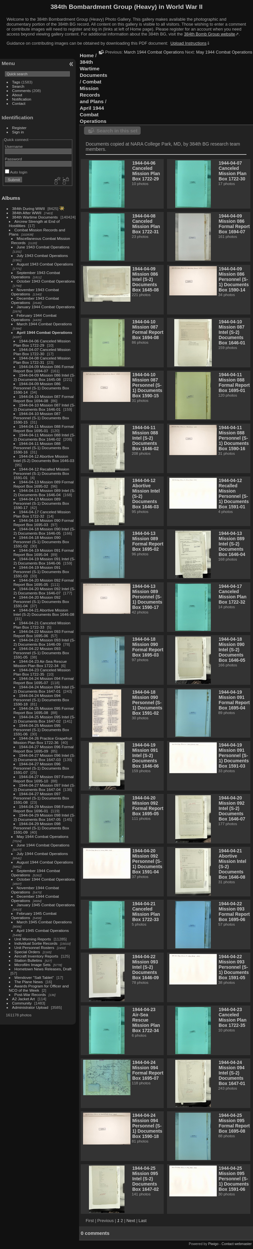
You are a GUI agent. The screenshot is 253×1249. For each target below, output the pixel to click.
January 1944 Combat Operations (46, 307)
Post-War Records (30, 994)
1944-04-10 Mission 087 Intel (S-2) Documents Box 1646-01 (44, 407)
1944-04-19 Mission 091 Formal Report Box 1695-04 (44, 552)
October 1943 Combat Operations (46, 281)
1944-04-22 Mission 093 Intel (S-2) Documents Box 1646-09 (44, 642)
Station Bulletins (28, 960)
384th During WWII (28, 208)
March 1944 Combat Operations (44, 324)
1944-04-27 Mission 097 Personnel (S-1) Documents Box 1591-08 (41, 798)
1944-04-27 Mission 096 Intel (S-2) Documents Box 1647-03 (44, 757)
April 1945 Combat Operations (43, 930)
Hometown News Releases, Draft (42, 969)
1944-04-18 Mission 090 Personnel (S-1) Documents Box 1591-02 (41, 541)
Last (143, 1220)
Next (130, 1220)
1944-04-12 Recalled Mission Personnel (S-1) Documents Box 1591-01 (41, 473)
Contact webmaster (237, 1244)
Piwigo (213, 1244)
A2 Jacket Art (23, 999)
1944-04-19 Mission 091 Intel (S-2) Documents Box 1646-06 (44, 561)
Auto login (16, 172)
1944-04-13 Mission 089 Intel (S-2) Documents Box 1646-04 (44, 492)
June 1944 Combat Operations (43, 845)
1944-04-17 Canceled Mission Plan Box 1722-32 (42, 514)
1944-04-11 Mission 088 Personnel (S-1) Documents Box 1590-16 (41, 447)
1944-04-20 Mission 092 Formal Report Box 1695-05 (44, 582)
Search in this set (117, 130)
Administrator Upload (30, 1007)
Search (18, 86)
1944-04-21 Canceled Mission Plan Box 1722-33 (42, 625)
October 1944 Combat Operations (46, 879)
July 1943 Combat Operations (42, 255)
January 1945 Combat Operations (46, 905)
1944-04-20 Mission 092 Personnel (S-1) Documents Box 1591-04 (41, 601)
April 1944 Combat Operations (44, 332)
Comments (21, 90)
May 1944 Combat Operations (43, 836)
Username (14, 146)
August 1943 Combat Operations (45, 264)
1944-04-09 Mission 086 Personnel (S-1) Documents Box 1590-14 (41, 388)
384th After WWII (27, 213)
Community (22, 1003)
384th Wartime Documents (35, 217)
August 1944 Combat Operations (45, 862)
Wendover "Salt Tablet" (34, 977)
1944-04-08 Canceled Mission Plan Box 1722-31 (42, 360)
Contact (19, 103)
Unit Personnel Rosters (34, 947)
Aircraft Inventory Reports (36, 956)
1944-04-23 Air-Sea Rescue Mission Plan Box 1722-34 (40, 663)
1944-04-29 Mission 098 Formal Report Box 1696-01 (44, 808)
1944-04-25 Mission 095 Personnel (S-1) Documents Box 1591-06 (41, 729)
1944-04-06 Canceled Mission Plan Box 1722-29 (42, 343)
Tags (16, 82)
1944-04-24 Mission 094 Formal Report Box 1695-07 (44, 680)
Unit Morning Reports (32, 939)
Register (19, 128)
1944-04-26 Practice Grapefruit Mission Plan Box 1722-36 (43, 740)
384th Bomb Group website (209, 34)
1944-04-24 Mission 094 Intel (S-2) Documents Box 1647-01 (44, 689)
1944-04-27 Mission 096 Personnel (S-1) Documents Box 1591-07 (41, 768)
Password (13, 159)
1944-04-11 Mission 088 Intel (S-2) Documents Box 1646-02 (44, 437)
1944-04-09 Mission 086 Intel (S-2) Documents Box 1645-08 (44, 377)
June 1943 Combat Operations (43, 247)
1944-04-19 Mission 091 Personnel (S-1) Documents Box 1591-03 (41, 571)
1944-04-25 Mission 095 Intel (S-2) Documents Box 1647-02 (44, 719)
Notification (21, 99)
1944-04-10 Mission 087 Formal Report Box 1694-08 (44, 398)
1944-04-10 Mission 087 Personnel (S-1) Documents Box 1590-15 (41, 417)
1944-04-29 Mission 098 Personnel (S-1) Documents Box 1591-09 (41, 827)
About (17, 95)
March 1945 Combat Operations (44, 922)
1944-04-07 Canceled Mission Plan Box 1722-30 (42, 351)
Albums (11, 198)
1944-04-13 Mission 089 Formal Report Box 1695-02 (44, 484)
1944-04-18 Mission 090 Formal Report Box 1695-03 (44, 522)
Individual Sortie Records (36, 943)
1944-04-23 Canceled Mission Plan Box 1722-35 (42, 672)
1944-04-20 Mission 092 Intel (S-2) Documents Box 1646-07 (44, 591)
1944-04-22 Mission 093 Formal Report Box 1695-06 (44, 633)
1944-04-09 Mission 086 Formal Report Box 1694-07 (44, 368)
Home (87, 55)
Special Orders (27, 952)
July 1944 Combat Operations (42, 853)
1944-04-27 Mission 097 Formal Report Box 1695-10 (44, 779)
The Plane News (28, 982)
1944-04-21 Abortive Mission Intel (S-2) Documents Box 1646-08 (44, 612)
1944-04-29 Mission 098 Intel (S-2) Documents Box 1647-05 (44, 817)
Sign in (18, 132)
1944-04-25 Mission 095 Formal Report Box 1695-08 (44, 710)
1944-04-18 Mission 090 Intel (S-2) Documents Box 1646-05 (44, 531)
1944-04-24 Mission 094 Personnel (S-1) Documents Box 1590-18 (41, 699)
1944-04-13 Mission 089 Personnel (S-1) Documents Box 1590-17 (41, 503)
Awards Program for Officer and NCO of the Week (39, 988)
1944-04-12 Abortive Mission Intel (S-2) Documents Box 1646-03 (44, 458)
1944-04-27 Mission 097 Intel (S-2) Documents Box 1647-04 (44, 787)
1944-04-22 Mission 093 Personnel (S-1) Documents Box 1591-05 (41, 652)
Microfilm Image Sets (32, 964)
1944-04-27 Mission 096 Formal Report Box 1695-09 (44, 749)
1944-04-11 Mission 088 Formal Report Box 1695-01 (44, 428)
